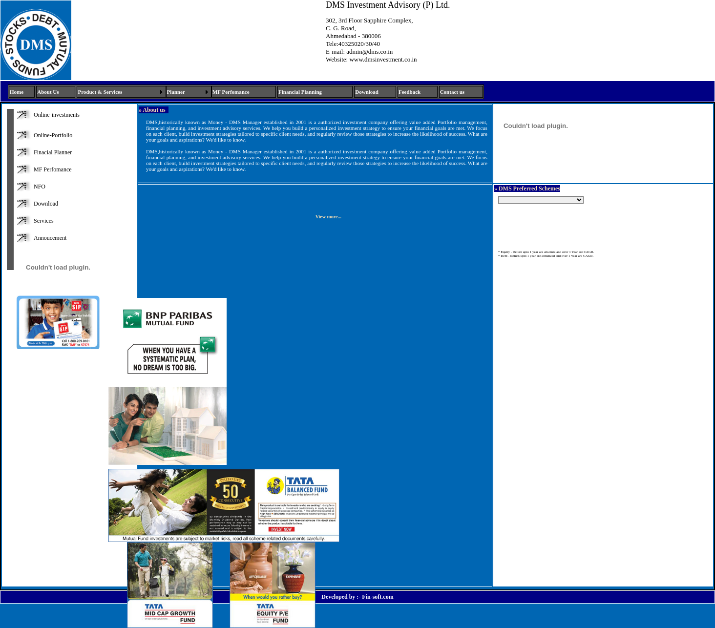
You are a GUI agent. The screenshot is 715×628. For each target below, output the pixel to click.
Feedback (410, 92)
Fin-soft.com (377, 596)
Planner (176, 92)
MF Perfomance (231, 92)
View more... (328, 216)
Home (16, 92)
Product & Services (100, 92)
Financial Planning (300, 92)
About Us (48, 92)
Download (367, 92)
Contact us (452, 92)
